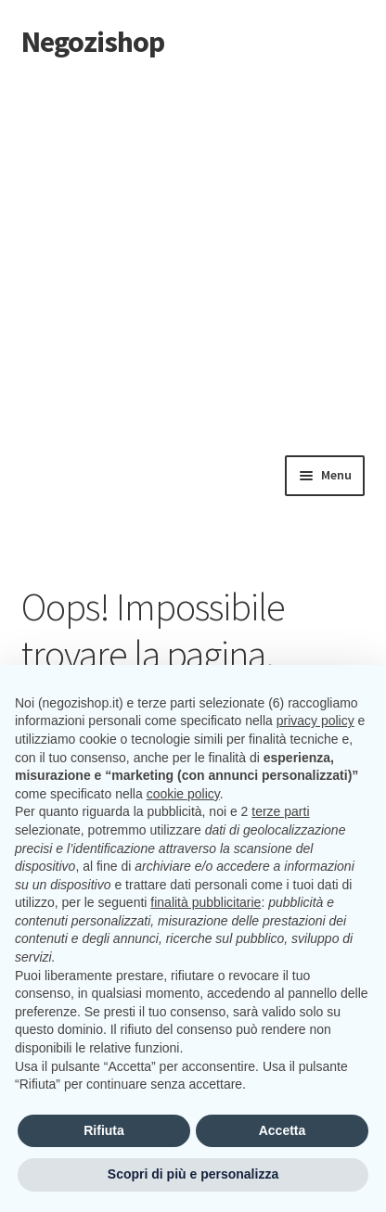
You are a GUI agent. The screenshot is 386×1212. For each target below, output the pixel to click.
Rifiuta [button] (104, 1130)
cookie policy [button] (183, 793)
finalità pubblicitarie (205, 902)
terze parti (280, 811)
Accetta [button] (282, 1130)
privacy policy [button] (315, 720)
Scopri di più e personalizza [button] (193, 1174)
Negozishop (92, 41)
